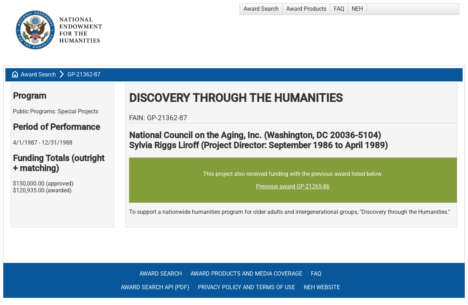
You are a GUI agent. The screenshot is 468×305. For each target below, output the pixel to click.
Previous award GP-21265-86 (293, 186)
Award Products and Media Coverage (246, 273)
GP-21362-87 (83, 74)
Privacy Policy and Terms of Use (246, 287)
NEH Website (322, 287)
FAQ (339, 8)
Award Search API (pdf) (155, 287)
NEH (357, 8)
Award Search (261, 8)
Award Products (306, 8)
